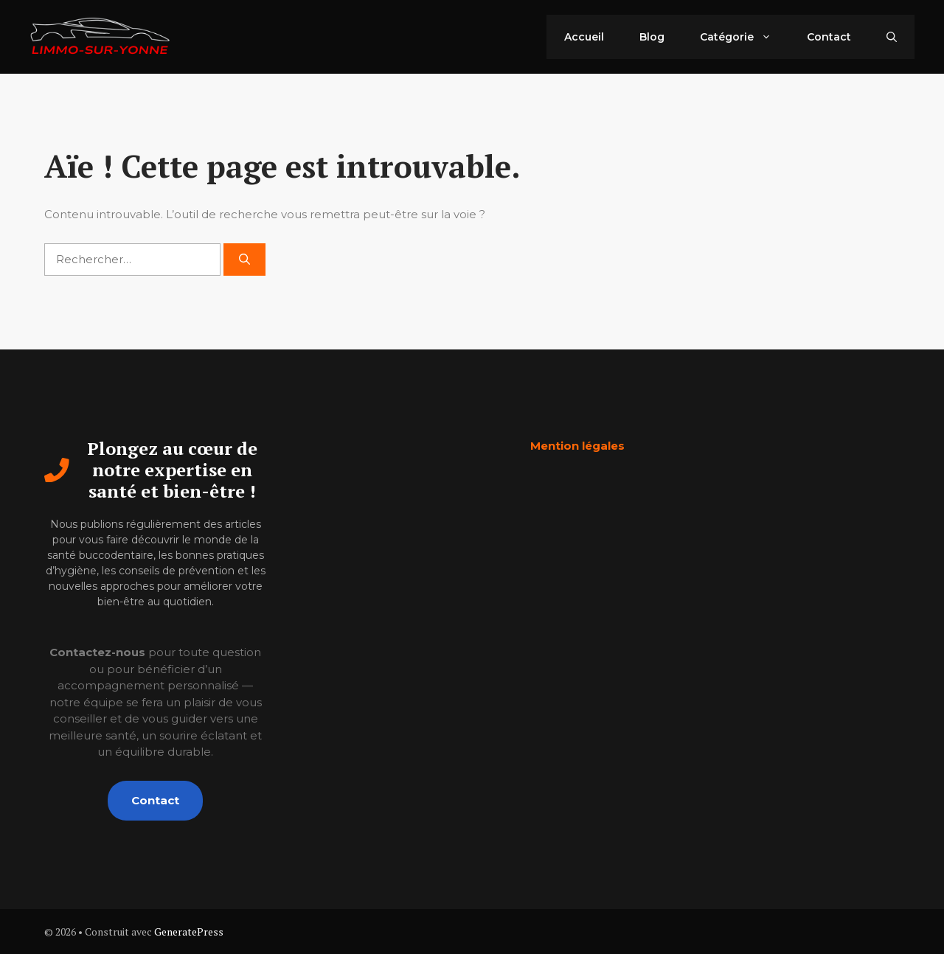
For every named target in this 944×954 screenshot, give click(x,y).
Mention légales (577, 446)
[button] (891, 37)
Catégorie (744, 37)
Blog (651, 36)
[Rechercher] (244, 259)
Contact (829, 36)
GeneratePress (188, 932)
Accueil (584, 36)
